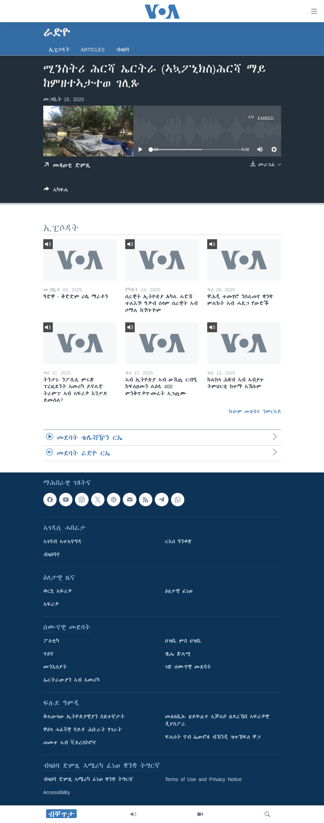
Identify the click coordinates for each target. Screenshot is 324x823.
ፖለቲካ (51, 641)
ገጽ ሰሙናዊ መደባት (188, 667)
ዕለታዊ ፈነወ (178, 591)
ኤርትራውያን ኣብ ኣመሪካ (71, 680)
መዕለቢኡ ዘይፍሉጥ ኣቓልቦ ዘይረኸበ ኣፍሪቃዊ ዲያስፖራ (217, 721)
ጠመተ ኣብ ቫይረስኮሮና (69, 743)
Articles (93, 50)
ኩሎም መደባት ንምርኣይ (255, 411)
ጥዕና (48, 654)
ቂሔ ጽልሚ (178, 654)
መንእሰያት (55, 667)
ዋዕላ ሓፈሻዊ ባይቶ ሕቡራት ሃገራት (82, 730)
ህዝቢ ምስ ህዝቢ (183, 641)
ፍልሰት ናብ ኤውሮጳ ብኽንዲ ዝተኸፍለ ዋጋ (212, 737)
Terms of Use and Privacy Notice (203, 779)
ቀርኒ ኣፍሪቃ (57, 591)
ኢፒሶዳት (59, 50)
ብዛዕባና (51, 555)
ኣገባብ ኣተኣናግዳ (62, 542)
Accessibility (56, 793)
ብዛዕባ (122, 50)
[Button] (56, 191)
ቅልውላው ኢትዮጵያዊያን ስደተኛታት (84, 717)
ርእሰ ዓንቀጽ (178, 542)
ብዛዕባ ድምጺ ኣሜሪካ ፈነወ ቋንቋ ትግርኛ (88, 779)
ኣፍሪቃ (51, 604)
